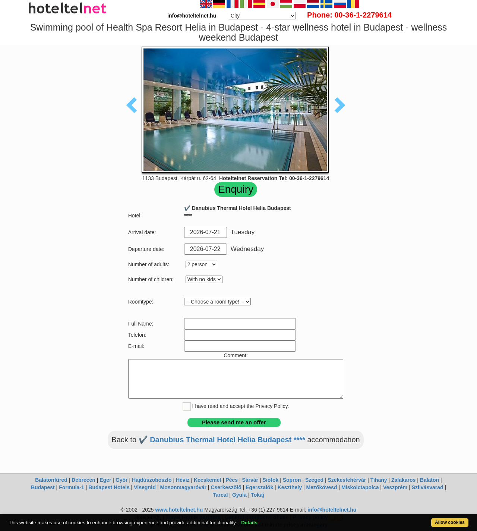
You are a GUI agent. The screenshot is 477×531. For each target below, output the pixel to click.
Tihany (378, 480)
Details (249, 522)
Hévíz (183, 480)
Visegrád (145, 487)
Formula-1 (71, 487)
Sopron (292, 480)
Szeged (314, 480)
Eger (105, 480)
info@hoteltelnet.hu (331, 510)
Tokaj (257, 495)
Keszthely (290, 487)
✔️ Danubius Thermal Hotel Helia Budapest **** (222, 440)
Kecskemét (207, 480)
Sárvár (250, 480)
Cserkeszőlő (226, 487)
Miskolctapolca (360, 487)
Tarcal (220, 495)
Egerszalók (259, 487)
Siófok (270, 480)
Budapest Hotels (108, 487)
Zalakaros (403, 480)
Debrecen (83, 480)
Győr (122, 480)
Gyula (239, 495)
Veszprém (395, 487)
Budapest (43, 487)
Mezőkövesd (321, 487)
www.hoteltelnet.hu (179, 510)
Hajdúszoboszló (152, 480)
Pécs (231, 480)
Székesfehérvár (347, 480)
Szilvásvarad (427, 487)
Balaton (429, 480)
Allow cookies (450, 522)
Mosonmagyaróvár (183, 487)
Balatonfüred (51, 480)
